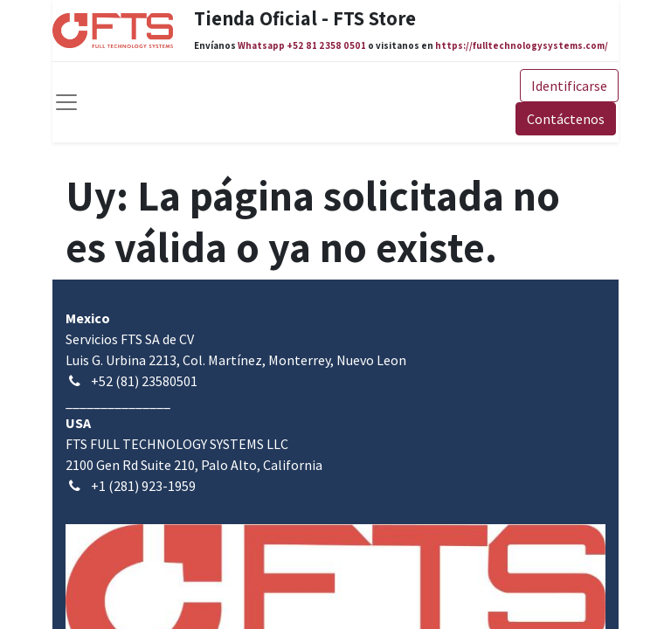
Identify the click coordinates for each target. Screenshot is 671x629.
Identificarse (569, 85)
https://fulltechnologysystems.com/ (521, 45)
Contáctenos (566, 119)
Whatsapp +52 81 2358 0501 (302, 45)
